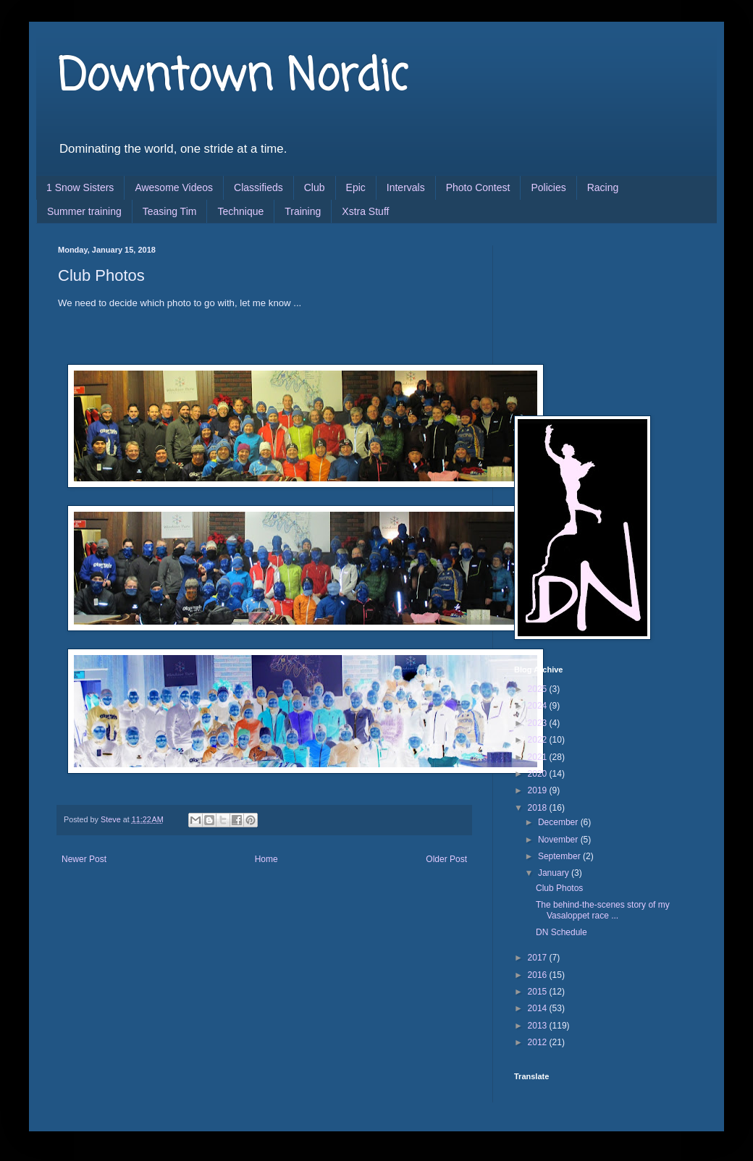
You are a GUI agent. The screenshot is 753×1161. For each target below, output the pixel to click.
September (560, 856)
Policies (548, 187)
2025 (539, 689)
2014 (539, 1008)
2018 (539, 808)
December (559, 822)
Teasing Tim (170, 211)
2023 (539, 723)
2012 (539, 1042)
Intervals (406, 187)
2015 (539, 992)
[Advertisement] (586, 317)
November (559, 840)
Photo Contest (478, 187)
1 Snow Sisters (80, 187)
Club (314, 187)
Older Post (446, 859)
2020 (539, 774)
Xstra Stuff (365, 211)
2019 (539, 790)
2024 (539, 706)
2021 (539, 757)
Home (266, 859)
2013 (539, 1026)
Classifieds (258, 187)
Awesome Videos (174, 187)
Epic (356, 187)
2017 (539, 958)
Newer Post (84, 859)
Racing (603, 187)
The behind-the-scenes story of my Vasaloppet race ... (603, 910)
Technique (240, 211)
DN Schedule (561, 932)
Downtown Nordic (233, 78)
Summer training (84, 211)
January (554, 873)
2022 (539, 740)
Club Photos (559, 888)
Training (303, 211)
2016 (539, 975)
